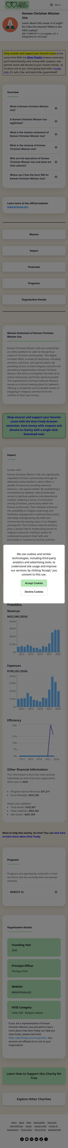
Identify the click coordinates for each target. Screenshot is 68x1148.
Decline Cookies (34, 591)
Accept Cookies (34, 583)
